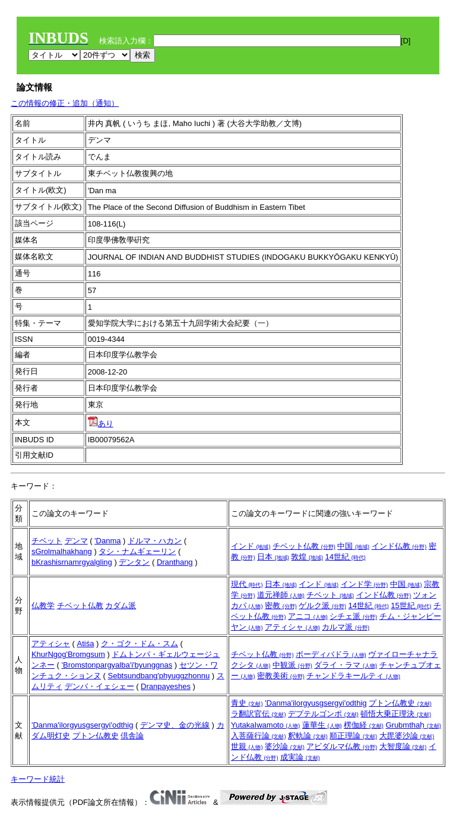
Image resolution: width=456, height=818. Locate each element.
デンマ (76, 540)
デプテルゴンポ (323, 713)
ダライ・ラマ (345, 664)
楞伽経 (364, 725)
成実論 (300, 757)
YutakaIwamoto (265, 725)
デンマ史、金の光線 (175, 725)
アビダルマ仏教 (341, 746)
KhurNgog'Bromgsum (68, 654)
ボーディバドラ (331, 654)
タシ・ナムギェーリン (137, 551)
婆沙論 (285, 746)
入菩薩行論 (258, 735)
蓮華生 (322, 725)
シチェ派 (353, 616)
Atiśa (85, 643)
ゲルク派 (322, 605)
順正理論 (353, 735)
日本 (273, 556)
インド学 (364, 584)
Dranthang (175, 562)
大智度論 (403, 746)
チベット (46, 540)
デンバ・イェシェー (99, 686)
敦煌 (307, 556)
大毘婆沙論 (407, 735)
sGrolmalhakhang (61, 551)
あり (100, 423)
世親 (247, 746)
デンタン (134, 562)
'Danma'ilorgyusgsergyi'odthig (82, 725)
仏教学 (43, 605)
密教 (281, 605)
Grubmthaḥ (413, 725)
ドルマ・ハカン (155, 540)
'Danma (107, 540)
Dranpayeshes (166, 686)
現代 (247, 584)
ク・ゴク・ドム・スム (139, 643)
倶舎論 (132, 735)
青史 (247, 703)
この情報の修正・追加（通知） (65, 103)
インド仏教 (399, 546)
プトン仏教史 (95, 735)
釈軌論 (308, 735)
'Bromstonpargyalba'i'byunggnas (116, 664)
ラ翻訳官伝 (258, 713)
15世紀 (411, 605)
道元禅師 (281, 594)
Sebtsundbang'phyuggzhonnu (158, 675)
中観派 (292, 664)
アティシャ (292, 626)
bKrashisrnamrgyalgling (71, 562)
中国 (353, 546)
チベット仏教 (304, 546)
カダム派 (120, 605)
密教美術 (281, 675)
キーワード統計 (38, 779)
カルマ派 (345, 626)
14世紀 (345, 556)
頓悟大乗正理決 (395, 713)
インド (251, 546)
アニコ (308, 616)
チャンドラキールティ (353, 675)
